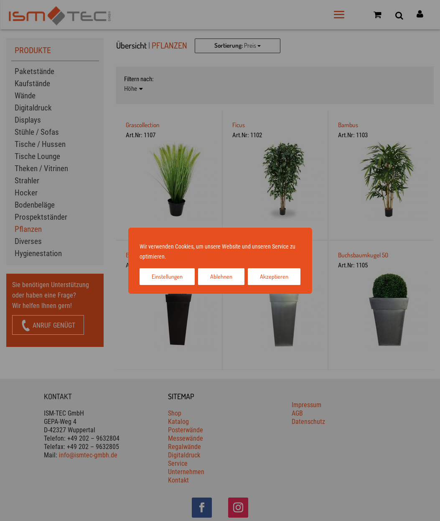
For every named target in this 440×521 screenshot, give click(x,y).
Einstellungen (167, 276)
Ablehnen (221, 276)
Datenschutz (209, 256)
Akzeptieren (274, 276)
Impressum (181, 256)
